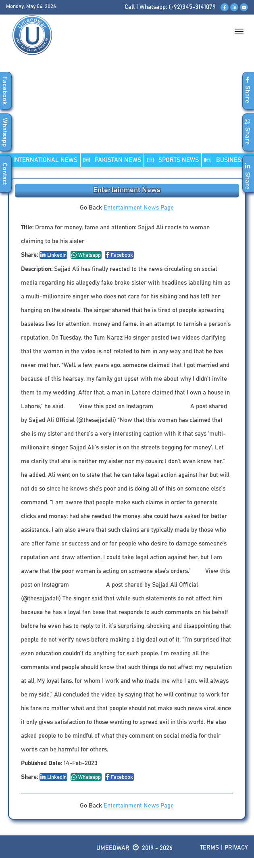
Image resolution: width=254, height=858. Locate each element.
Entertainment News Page (139, 208)
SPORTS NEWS (173, 160)
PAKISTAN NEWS (112, 160)
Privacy (236, 848)
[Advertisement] (127, 112)
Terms (209, 848)
